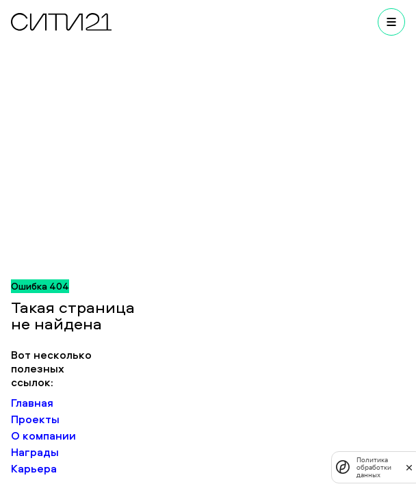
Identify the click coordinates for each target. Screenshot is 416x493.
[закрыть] (409, 467)
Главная (32, 402)
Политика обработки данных (373, 467)
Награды (35, 451)
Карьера (34, 468)
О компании (43, 435)
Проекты (35, 419)
